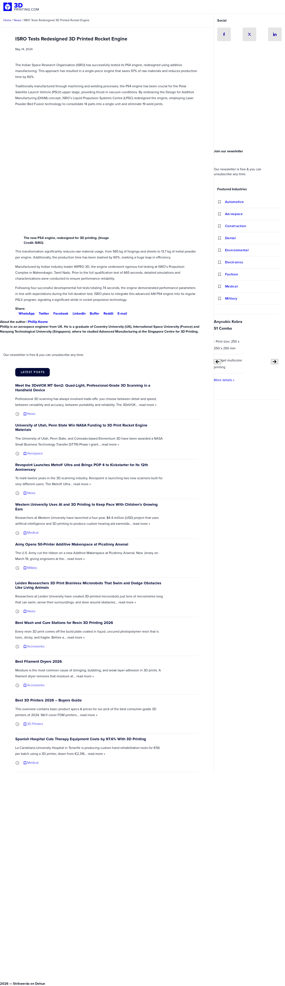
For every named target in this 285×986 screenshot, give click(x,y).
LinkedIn (77, 313)
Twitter (42, 313)
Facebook (59, 313)
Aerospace (234, 213)
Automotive (234, 201)
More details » (224, 380)
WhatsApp (25, 313)
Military (231, 298)
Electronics (234, 262)
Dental (230, 238)
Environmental (237, 250)
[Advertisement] (249, 115)
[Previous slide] (217, 361)
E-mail (120, 313)
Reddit (106, 313)
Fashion (231, 274)
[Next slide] (274, 361)
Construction (235, 226)
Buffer (92, 313)
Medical (231, 286)
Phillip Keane (38, 321)
